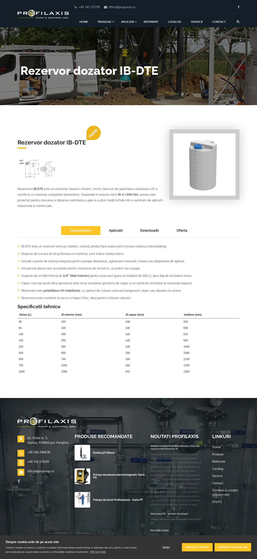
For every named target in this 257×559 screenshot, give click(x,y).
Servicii (196, 22)
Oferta (182, 230)
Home (83, 22)
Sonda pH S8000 (104, 452)
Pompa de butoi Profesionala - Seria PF (118, 499)
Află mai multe (98, 551)
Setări (166, 547)
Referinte (151, 22)
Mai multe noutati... (160, 530)
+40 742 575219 (38, 462)
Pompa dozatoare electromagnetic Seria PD (119, 476)
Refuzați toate (197, 547)
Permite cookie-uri (232, 547)
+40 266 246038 (38, 452)
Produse (104, 22)
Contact (219, 22)
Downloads (149, 230)
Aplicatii (127, 22)
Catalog (174, 22)
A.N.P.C (217, 502)
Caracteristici (81, 230)
